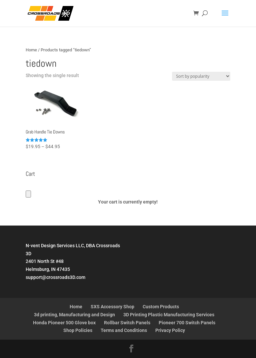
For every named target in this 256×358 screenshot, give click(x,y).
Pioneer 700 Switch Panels (187, 322)
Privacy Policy (170, 330)
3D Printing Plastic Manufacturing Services (168, 314)
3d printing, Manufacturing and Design (74, 314)
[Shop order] (201, 76)
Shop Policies (77, 330)
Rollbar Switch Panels (127, 322)
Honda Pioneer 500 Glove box (64, 322)
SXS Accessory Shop (112, 306)
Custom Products (161, 306)
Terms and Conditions (124, 330)
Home (31, 49)
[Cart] (28, 194)
